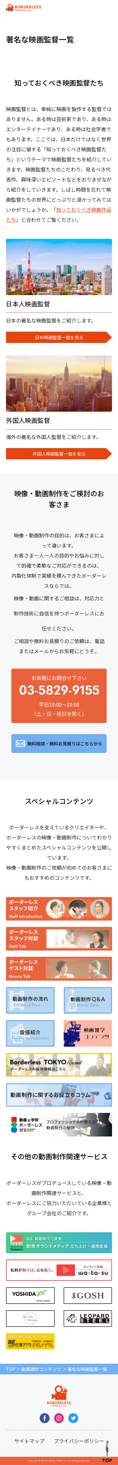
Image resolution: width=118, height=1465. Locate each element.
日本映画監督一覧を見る (59, 337)
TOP (10, 1369)
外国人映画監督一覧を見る (59, 454)
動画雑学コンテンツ (41, 1369)
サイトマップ (29, 1441)
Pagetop (107, 1451)
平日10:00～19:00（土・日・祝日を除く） (92, 8)
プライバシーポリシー (79, 1441)
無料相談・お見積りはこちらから (74, 8)
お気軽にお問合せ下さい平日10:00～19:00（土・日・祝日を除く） (59, 695)
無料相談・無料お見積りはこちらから (64, 743)
